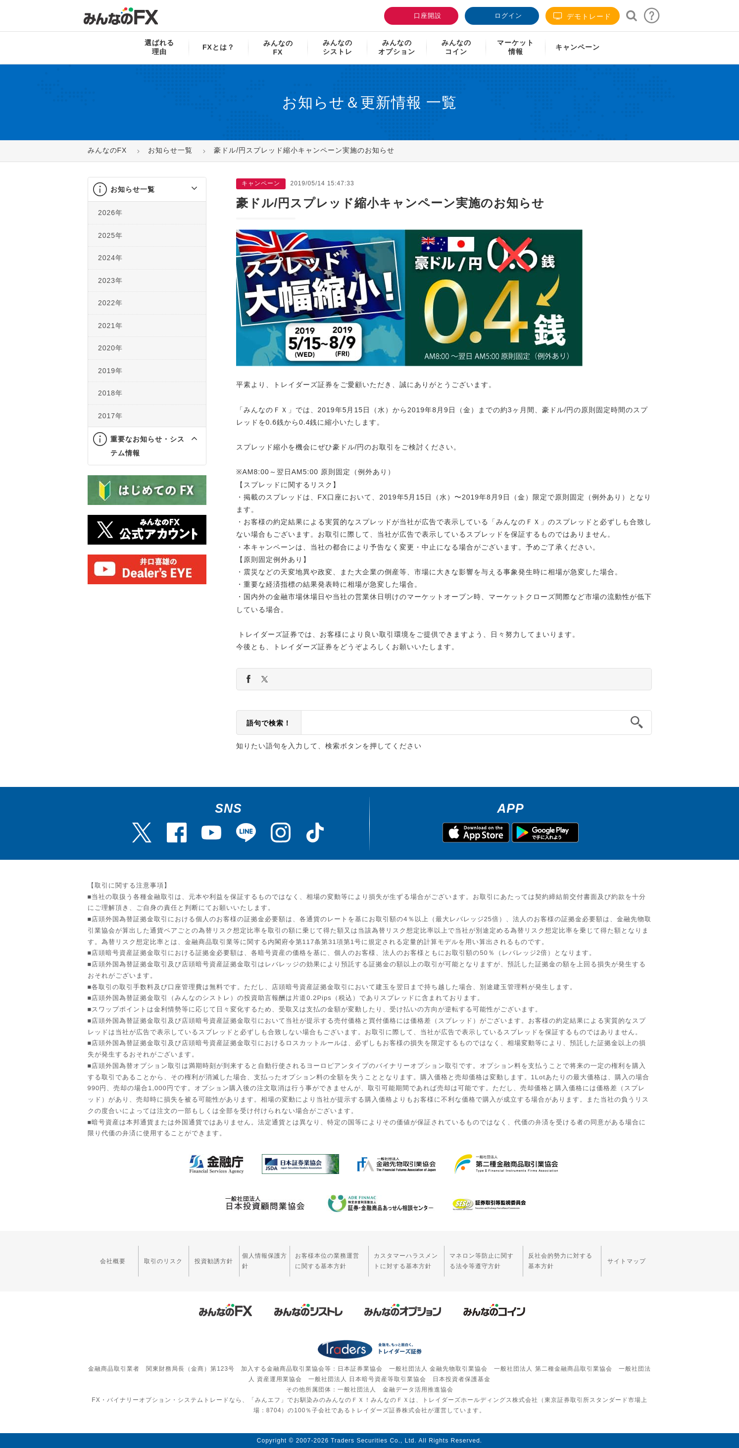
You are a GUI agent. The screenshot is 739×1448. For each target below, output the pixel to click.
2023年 (110, 280)
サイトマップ (626, 1261)
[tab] (147, 189)
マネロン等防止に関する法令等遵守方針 (481, 1261)
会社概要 (113, 1261)
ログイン (501, 14)
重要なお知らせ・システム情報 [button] (147, 446)
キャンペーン (577, 47)
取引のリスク (163, 1261)
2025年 (110, 235)
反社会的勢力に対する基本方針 (560, 1261)
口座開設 (420, 14)
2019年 (110, 371)
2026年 (110, 213)
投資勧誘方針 (214, 1261)
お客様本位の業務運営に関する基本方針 (327, 1261)
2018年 (110, 393)
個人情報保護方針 (264, 1261)
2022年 (110, 303)
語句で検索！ (268, 723)
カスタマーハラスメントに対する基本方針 (406, 1261)
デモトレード (582, 16)
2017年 (110, 416)
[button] (185, 189)
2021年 (110, 326)
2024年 (110, 258)
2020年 (110, 348)
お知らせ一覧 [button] (132, 189)
